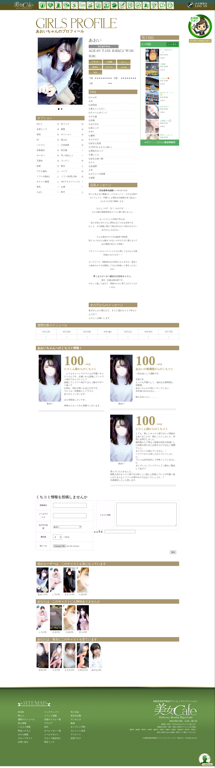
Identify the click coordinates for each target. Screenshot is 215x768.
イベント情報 (50, 716)
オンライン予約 (78, 727)
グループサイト (25, 738)
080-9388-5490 (175, 721)
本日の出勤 (76, 716)
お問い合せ (23, 742)
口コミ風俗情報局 (166, 142)
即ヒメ (21, 716)
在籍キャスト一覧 (52, 719)
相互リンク (49, 742)
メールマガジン (51, 734)
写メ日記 (75, 712)
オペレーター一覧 (52, 731)
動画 (73, 723)
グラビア (48, 723)
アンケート (76, 734)
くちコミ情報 (24, 727)
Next (80, 71)
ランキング (76, 719)
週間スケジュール (26, 719)
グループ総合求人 (52, 738)
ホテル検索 (23, 734)
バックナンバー (51, 712)
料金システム (24, 731)
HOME (21, 712)
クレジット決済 (78, 731)
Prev (39, 71)
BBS (46, 727)
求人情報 (22, 723)
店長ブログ (76, 738)
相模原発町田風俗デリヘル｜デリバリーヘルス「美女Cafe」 (165, 738)
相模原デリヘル (150, 142)
